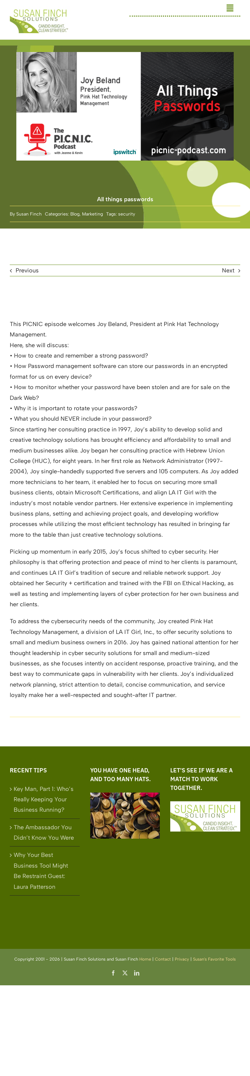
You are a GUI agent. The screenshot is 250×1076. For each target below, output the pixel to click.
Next (228, 270)
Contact (163, 959)
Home (145, 959)
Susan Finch (29, 214)
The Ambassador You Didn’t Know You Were (44, 832)
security (126, 214)
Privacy (182, 959)
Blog (74, 214)
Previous (27, 270)
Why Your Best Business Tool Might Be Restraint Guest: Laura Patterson (41, 870)
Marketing (92, 214)
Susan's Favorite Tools (214, 959)
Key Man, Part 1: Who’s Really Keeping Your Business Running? (44, 799)
